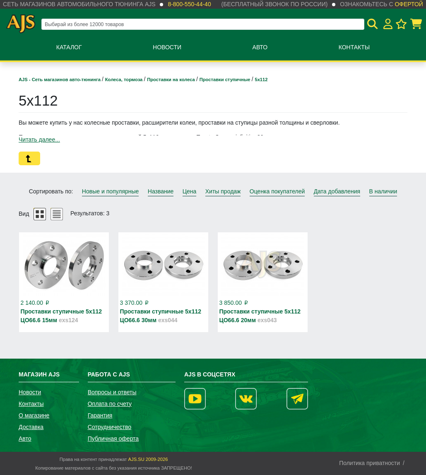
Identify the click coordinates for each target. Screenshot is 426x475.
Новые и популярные (110, 191)
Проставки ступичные (226, 79)
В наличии (383, 191)
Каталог (69, 47)
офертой (409, 4)
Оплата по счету (110, 403)
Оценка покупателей (277, 191)
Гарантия (100, 415)
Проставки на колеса (171, 79)
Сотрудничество (109, 427)
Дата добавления (337, 191)
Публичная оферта (113, 438)
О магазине (34, 415)
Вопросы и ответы (112, 392)
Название (161, 191)
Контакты (354, 47)
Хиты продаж (223, 191)
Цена (190, 191)
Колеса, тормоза (124, 79)
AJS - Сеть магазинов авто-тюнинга (60, 79)
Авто (260, 47)
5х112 (261, 79)
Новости (167, 47)
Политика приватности (369, 463)
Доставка (31, 427)
